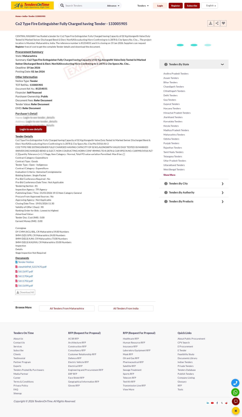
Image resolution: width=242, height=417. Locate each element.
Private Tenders (185, 366)
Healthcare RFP (131, 338)
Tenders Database (187, 369)
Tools (180, 389)
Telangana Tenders (173, 147)
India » (25, 16)
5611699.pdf (25, 285)
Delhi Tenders (171, 93)
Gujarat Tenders (172, 100)
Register (175, 5)
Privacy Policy (21, 385)
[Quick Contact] (236, 383)
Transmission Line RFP (134, 385)
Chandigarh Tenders (174, 85)
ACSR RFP (73, 338)
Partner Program (22, 362)
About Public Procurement (191, 338)
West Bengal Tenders (174, 159)
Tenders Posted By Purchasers (29, 369)
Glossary (182, 381)
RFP (180, 385)
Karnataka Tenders (173, 116)
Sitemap (18, 393)
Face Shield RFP (76, 377)
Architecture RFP (77, 342)
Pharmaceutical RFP (133, 362)
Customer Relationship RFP (82, 354)
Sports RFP (128, 373)
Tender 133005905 (36, 16)
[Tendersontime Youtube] (212, 403)
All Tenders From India (125, 308)
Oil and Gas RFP (131, 358)
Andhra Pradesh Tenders (176, 73)
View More (128, 389)
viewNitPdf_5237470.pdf (32, 266)
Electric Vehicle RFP (78, 362)
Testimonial (19, 358)
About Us (18, 338)
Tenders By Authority (179, 182)
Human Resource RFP (134, 342)
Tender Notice (26, 261)
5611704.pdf (25, 276)
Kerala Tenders (171, 120)
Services (18, 346)
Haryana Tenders (172, 104)
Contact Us (19, 342)
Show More (169, 164)
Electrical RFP (75, 366)
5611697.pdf (25, 271)
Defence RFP (74, 358)
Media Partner (21, 373)
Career (17, 377)
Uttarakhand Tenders (174, 155)
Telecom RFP (129, 377)
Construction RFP (77, 346)
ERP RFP (72, 373)
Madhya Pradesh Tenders (176, 124)
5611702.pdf (25, 280)
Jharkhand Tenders (173, 112)
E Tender (182, 350)
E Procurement (185, 346)
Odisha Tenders (171, 132)
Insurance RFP (130, 346)
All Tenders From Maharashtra (67, 308)
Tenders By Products (178, 191)
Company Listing (186, 377)
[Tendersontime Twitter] (222, 403)
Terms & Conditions (24, 381)
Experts (17, 366)
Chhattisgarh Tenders (174, 89)
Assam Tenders (171, 77)
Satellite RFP (129, 366)
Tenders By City (176, 173)
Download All (25, 292)
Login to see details (31, 129)
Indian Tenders (185, 362)
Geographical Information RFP (83, 381)
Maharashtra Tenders (174, 128)
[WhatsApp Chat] (236, 392)
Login (160, 5)
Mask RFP (128, 354)
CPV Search (184, 342)
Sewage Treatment (132, 369)
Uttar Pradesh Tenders (175, 151)
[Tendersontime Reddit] (226, 403)
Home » (18, 16)
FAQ (16, 389)
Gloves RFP (74, 385)
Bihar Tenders (171, 81)
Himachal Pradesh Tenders (177, 108)
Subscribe (192, 5)
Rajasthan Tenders (173, 139)
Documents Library (187, 358)
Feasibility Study (186, 354)
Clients (17, 354)
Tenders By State (176, 64)
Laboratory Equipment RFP (136, 350)
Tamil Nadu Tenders (173, 143)
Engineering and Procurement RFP (85, 369)
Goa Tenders (170, 96)
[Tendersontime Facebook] (217, 403)
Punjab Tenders (171, 135)
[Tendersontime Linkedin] (208, 403)
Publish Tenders (186, 373)
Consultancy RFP (77, 350)
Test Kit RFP (129, 381)
